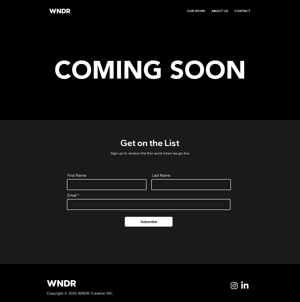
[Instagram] (234, 285)
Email (72, 195)
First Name (76, 175)
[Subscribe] (149, 222)
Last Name (161, 175)
